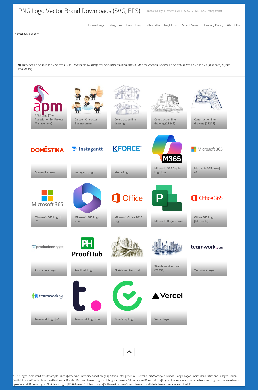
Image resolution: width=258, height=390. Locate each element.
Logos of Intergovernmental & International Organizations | (129, 380)
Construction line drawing (125, 121)
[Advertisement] (129, 49)
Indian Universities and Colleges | (211, 376)
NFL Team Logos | (94, 384)
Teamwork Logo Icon (87, 319)
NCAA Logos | (76, 384)
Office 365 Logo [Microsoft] (204, 219)
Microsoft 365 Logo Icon (87, 219)
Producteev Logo (45, 270)
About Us (233, 25)
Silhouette (153, 25)
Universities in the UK (179, 384)
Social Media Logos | (155, 384)
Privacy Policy (213, 25)
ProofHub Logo (84, 270)
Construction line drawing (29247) (205, 121)
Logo (138, 25)
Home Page (96, 25)
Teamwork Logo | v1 (47, 319)
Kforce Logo (122, 172)
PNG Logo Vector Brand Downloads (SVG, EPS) (79, 11)
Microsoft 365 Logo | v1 (207, 170)
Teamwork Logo (204, 270)
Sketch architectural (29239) (167, 268)
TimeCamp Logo (124, 319)
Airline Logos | (21, 376)
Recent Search (191, 25)
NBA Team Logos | (57, 384)
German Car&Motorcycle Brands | (157, 376)
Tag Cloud (170, 25)
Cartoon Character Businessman (86, 121)
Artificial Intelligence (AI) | (123, 376)
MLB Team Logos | (36, 384)
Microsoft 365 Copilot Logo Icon (168, 170)
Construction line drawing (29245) (165, 121)
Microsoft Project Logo (168, 221)
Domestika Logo (45, 172)
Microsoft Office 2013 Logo (128, 219)
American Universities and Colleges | (88, 376)
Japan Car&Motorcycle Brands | (58, 380)
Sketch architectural (127, 270)
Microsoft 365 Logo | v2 (48, 219)
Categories (115, 25)
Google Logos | (184, 376)
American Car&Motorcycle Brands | (48, 376)
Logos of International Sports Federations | (186, 380)
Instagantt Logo (84, 172)
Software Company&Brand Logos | (123, 384)
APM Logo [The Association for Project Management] (49, 119)
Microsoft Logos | (86, 380)
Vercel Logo (161, 319)
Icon (129, 25)
